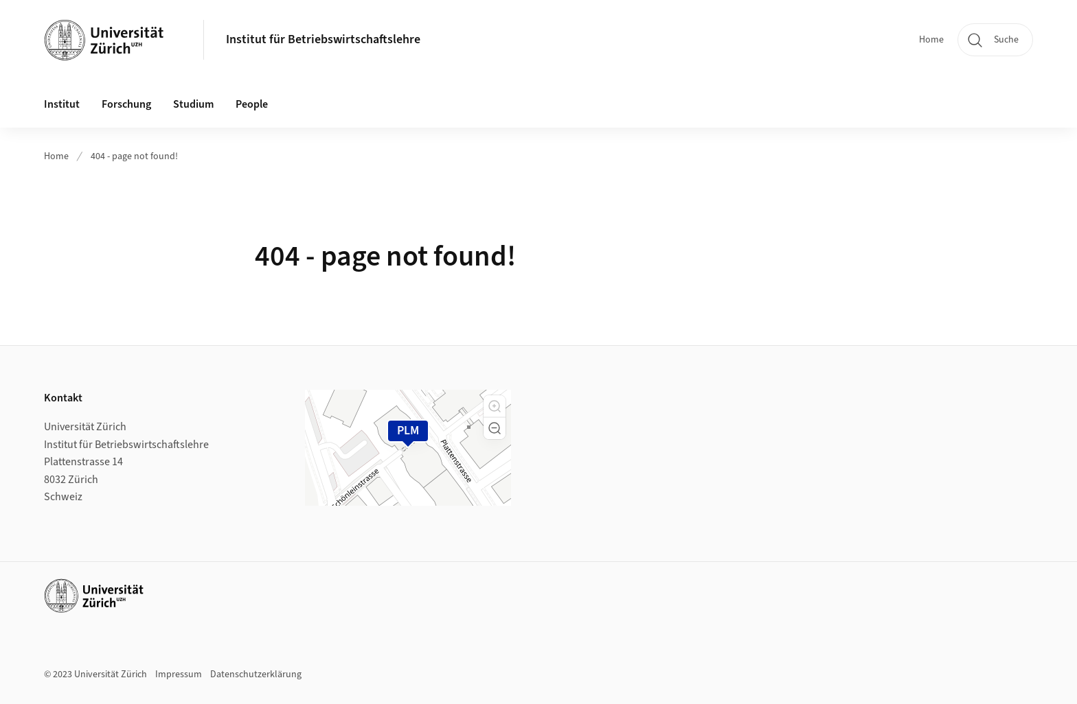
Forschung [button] (126, 104)
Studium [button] (193, 104)
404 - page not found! (134, 156)
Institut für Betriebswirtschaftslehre (323, 39)
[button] (495, 406)
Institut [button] (62, 104)
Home (931, 40)
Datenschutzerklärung (256, 674)
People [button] (252, 104)
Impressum (178, 674)
